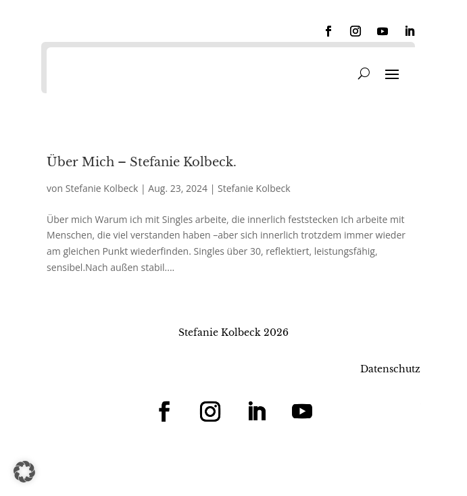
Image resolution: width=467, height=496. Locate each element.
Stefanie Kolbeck (102, 188)
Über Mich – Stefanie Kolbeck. (142, 162)
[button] (24, 471)
